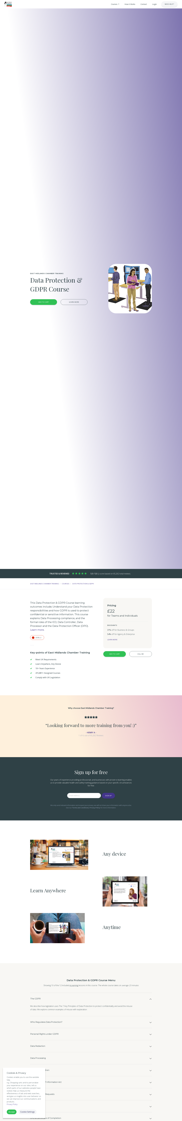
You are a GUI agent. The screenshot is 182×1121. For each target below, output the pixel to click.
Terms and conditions (80, 808)
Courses (65, 584)
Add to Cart (43, 302)
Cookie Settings (27, 1111)
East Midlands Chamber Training (44, 584)
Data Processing (41, 1070)
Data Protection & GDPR (83, 584)
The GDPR (37, 1000)
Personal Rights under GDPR (49, 1040)
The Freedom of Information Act (52, 1099)
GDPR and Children (43, 1084)
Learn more (74, 302)
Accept (12, 1111)
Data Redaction (40, 1055)
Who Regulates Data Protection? (52, 1026)
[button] (105, 4)
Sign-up (108, 795)
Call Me (140, 654)
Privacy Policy (95, 808)
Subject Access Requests (47, 1113)
